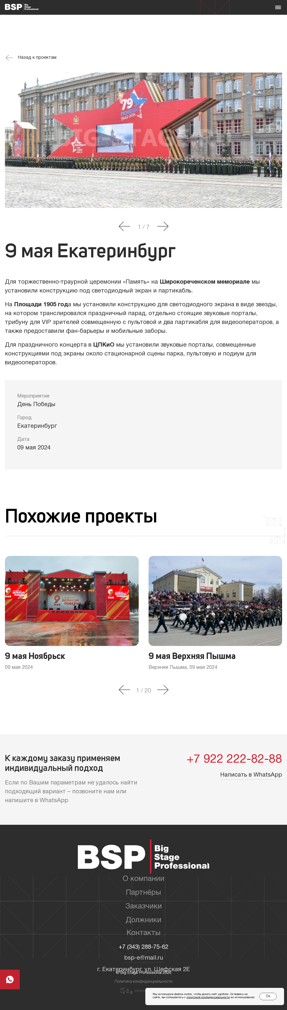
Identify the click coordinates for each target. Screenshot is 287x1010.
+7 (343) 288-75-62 (143, 947)
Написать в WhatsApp (251, 775)
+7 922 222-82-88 (234, 759)
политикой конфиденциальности (208, 997)
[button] (124, 226)
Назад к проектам (31, 57)
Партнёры (143, 892)
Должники (143, 920)
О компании (143, 879)
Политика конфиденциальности (143, 981)
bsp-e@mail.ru (143, 958)
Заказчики (143, 906)
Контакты (144, 933)
